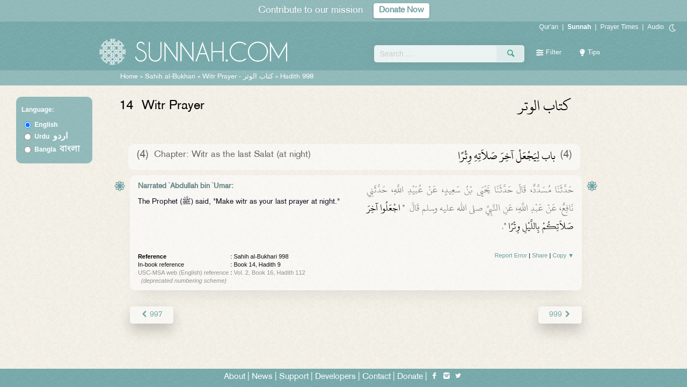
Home (129, 77)
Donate (410, 377)
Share (539, 255)
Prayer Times (619, 27)
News (262, 377)
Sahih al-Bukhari (170, 77)
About (234, 377)
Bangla (57, 149)
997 (152, 314)
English (45, 124)
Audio (655, 27)
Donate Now (401, 10)
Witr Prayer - (238, 77)
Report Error (511, 255)
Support (294, 377)
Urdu (51, 136)
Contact (376, 377)
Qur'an (549, 27)
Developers (335, 377)
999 (560, 314)
